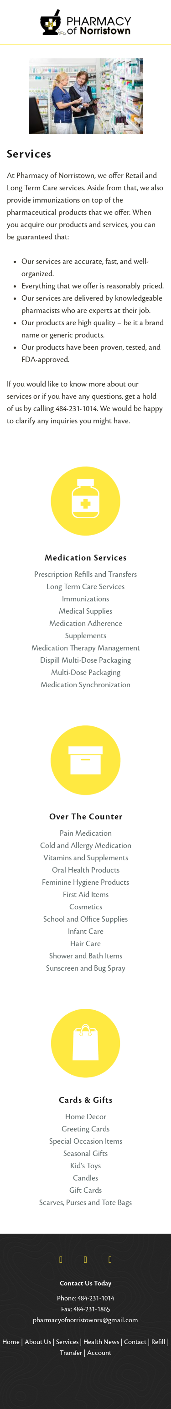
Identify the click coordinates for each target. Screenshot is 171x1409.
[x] (85, 1259)
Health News (101, 1342)
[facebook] (61, 1259)
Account (99, 1353)
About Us (38, 1342)
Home (11, 1342)
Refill (158, 1342)
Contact (135, 1342)
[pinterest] (110, 1259)
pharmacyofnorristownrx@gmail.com (85, 1320)
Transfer (71, 1353)
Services (67, 1342)
